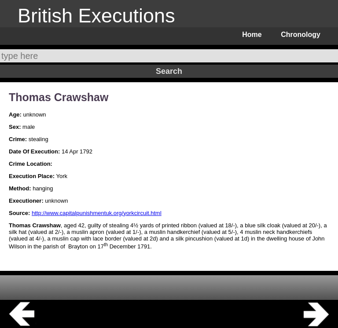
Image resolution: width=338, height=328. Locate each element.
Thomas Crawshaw (58, 97)
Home (251, 34)
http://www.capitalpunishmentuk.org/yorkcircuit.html (97, 213)
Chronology (300, 34)
